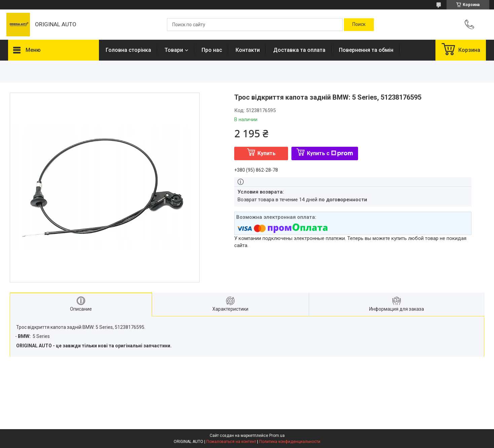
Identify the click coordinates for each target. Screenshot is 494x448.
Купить (266, 153)
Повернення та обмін (366, 50)
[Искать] (359, 24)
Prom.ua (277, 435)
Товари (174, 50)
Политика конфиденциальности (289, 441)
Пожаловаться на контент (231, 441)
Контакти (248, 50)
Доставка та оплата (299, 50)
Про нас (212, 50)
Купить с (330, 153)
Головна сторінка (128, 50)
